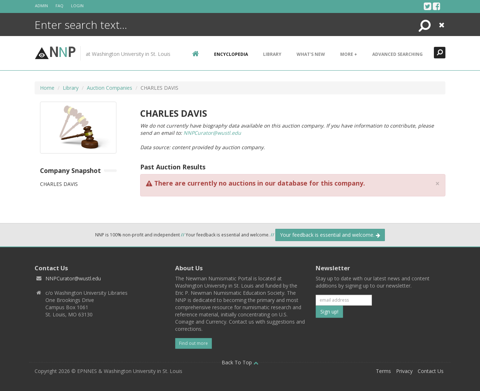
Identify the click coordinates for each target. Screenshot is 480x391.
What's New (311, 54)
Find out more (193, 343)
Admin (41, 5)
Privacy (404, 371)
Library (272, 54)
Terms (383, 371)
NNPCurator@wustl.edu (212, 132)
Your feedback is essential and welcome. (330, 234)
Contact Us (431, 371)
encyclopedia (231, 54)
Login (77, 5)
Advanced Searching (397, 54)
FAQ (59, 5)
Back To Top (240, 362)
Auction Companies (109, 87)
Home (47, 87)
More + (348, 54)
